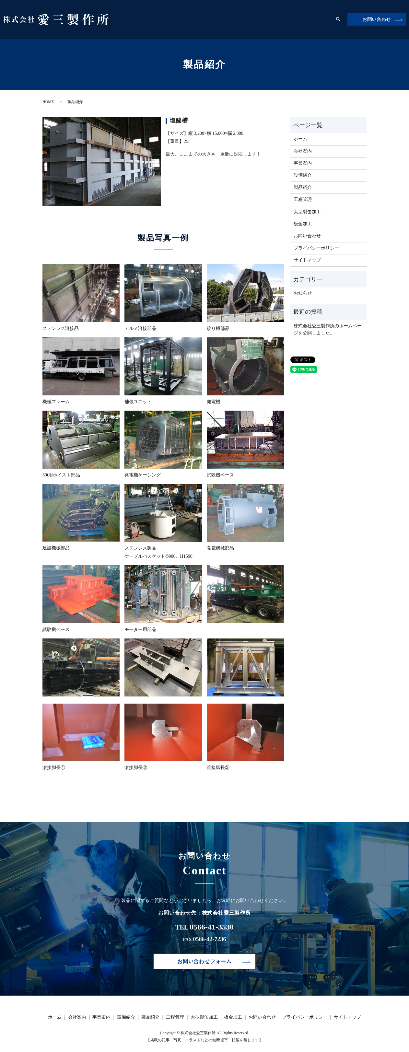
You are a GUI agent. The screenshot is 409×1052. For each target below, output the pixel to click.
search (338, 19)
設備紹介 (222, 19)
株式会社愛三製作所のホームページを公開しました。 (328, 329)
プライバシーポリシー (316, 248)
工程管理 (267, 19)
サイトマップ (307, 260)
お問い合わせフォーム (204, 961)
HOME (48, 101)
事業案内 (199, 19)
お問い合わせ (376, 19)
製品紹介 (245, 19)
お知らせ (303, 293)
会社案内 (177, 19)
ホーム (156, 19)
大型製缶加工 (294, 19)
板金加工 (322, 19)
